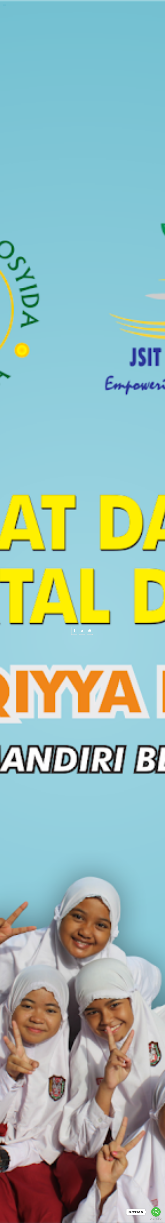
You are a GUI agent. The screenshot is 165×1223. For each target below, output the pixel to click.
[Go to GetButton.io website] (156, 1219)
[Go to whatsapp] (156, 1212)
